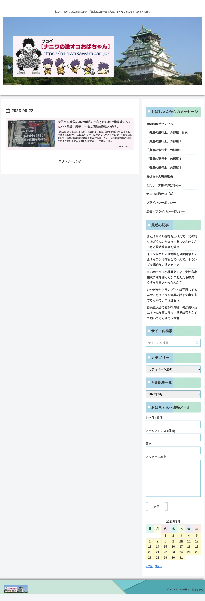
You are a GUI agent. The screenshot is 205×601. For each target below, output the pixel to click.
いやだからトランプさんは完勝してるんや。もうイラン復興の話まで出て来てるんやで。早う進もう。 (172, 295)
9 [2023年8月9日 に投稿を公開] (173, 547)
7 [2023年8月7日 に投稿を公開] (157, 547)
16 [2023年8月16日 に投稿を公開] (173, 553)
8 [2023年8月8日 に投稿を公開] (165, 547)
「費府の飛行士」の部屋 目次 (167, 132)
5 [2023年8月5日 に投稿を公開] (197, 542)
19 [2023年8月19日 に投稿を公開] (196, 553)
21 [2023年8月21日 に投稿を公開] (157, 558)
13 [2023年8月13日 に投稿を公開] (149, 553)
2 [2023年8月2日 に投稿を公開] (173, 542)
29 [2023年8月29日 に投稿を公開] (165, 564)
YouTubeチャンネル (159, 123)
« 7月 (149, 573)
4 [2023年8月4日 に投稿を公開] (189, 542)
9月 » (158, 573)
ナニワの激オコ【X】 (160, 194)
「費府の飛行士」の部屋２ (164, 150)
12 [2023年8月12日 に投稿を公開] (196, 547)
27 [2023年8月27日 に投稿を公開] (149, 564)
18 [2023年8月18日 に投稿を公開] (189, 553)
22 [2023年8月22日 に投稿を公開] (165, 558)
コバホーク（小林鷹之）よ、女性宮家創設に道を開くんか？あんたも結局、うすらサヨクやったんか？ (172, 277)
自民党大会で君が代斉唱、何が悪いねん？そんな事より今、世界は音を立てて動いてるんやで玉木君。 (172, 313)
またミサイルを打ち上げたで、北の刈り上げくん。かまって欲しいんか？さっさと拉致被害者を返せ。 (172, 242)
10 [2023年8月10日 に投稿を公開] (181, 547)
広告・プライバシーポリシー (165, 211)
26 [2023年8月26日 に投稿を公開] (196, 558)
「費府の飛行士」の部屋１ (164, 141)
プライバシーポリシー (161, 202)
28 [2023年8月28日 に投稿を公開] (157, 564)
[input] (173, 343)
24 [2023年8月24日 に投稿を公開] (181, 558)
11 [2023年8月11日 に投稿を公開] (189, 547)
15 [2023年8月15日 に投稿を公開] (165, 553)
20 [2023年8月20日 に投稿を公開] (149, 558)
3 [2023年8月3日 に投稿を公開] (181, 542)
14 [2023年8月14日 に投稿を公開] (157, 553)
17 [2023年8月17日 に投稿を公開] (181, 553)
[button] (197, 343)
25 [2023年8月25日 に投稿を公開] (189, 558)
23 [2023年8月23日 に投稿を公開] (173, 558)
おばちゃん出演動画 (159, 176)
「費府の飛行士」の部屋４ (164, 167)
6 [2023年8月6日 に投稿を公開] (150, 547)
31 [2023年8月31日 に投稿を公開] (181, 564)
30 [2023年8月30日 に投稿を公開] (173, 564)
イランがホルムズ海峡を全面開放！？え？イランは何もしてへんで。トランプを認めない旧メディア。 (172, 259)
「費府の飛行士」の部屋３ (164, 158)
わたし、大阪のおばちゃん (164, 185)
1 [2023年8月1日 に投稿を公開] (165, 542)
